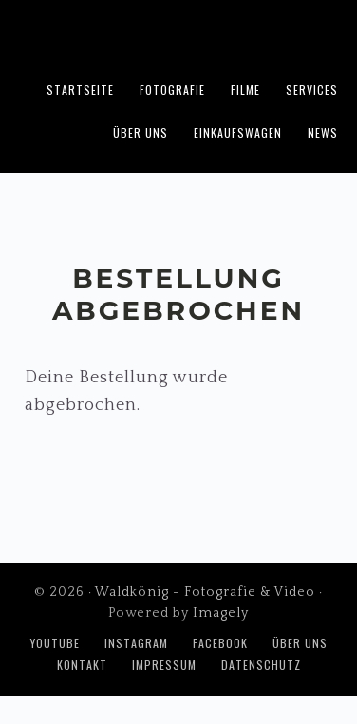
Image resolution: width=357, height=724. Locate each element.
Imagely (221, 613)
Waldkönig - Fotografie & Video (178, 34)
